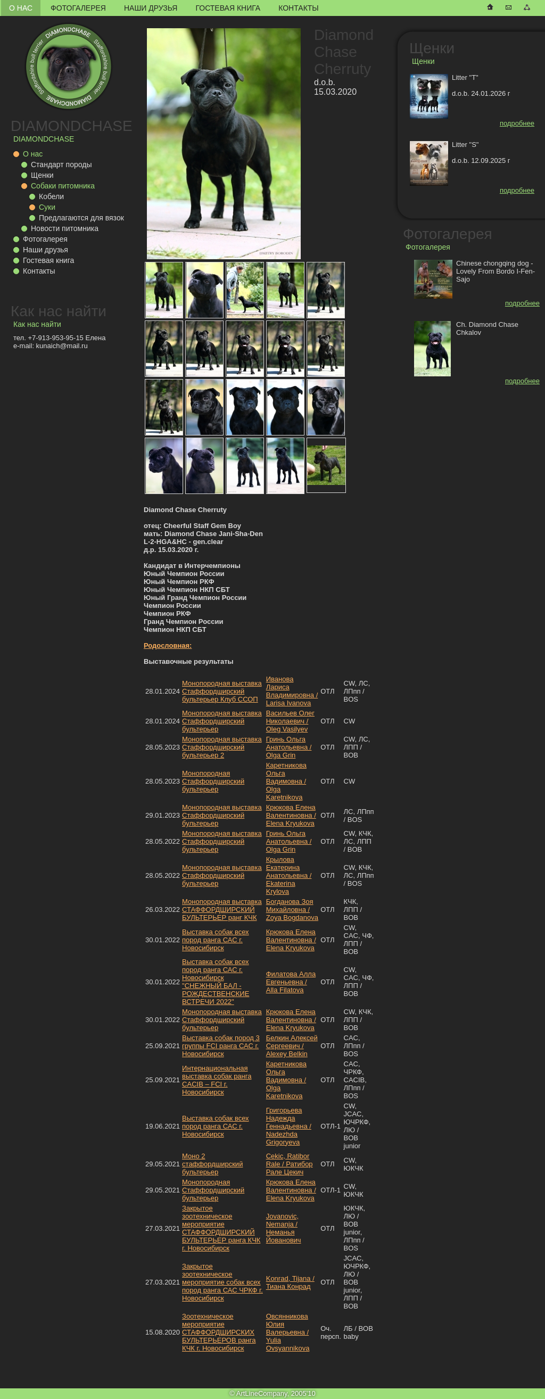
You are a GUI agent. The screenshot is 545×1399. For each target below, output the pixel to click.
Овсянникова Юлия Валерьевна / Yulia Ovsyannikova (288, 1332)
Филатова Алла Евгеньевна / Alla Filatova (291, 982)
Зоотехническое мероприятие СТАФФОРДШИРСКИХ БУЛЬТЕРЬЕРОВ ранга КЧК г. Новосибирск (218, 1332)
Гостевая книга (227, 8)
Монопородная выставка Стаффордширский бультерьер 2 (222, 747)
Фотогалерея (78, 8)
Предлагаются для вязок (81, 217)
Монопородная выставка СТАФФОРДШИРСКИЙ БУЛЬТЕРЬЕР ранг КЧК (222, 909)
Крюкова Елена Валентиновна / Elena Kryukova (291, 815)
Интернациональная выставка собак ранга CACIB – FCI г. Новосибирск (216, 1080)
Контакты (298, 8)
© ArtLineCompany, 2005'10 (272, 1393)
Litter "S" (465, 145)
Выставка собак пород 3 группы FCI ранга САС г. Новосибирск (221, 1046)
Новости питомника (64, 228)
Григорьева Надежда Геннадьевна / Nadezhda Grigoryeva (288, 1126)
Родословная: (168, 645)
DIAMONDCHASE (72, 126)
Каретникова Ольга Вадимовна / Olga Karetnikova (286, 781)
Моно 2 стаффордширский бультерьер (212, 1164)
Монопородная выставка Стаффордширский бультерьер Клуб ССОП (222, 691)
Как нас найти (58, 311)
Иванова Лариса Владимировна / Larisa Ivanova (292, 691)
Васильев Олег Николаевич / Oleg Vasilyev (290, 721)
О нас (20, 8)
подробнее (517, 123)
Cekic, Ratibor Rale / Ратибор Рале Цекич (289, 1164)
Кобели (51, 196)
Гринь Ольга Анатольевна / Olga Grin (289, 747)
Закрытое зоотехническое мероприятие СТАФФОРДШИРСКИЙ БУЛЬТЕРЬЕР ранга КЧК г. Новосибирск (221, 1228)
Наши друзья (150, 8)
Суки (47, 207)
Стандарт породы (61, 164)
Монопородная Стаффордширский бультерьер (213, 781)
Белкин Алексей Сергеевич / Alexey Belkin (292, 1046)
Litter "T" (465, 77)
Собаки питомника (63, 186)
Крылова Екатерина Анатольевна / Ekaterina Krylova (289, 875)
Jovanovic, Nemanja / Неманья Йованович (283, 1228)
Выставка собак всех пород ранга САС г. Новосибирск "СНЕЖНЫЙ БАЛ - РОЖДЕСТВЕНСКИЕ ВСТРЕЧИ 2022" (215, 982)
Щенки (42, 175)
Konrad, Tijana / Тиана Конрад (290, 1282)
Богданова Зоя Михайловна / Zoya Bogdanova (292, 909)
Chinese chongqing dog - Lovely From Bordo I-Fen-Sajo (495, 271)
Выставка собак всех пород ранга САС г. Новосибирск (215, 940)
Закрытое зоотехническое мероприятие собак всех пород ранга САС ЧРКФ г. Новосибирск (222, 1282)
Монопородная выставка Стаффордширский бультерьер (222, 721)
